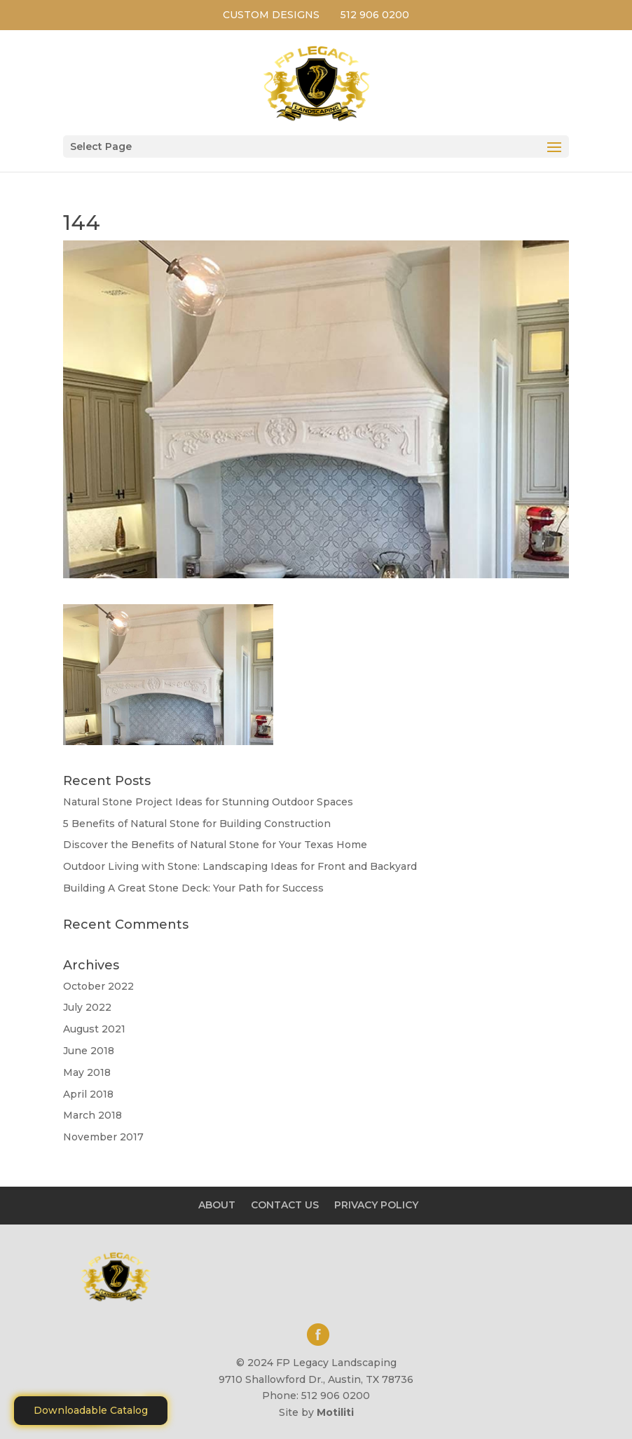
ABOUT (216, 1205)
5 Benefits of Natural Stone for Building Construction (197, 823)
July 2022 (87, 1007)
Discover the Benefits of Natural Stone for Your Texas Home (215, 844)
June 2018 (88, 1050)
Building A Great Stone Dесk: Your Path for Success (193, 888)
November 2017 (103, 1137)
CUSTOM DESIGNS (271, 14)
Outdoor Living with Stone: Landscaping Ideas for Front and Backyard (240, 866)
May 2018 (87, 1072)
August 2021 (94, 1029)
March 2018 (92, 1115)
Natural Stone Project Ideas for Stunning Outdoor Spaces (208, 802)
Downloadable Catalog (91, 1410)
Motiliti (335, 1412)
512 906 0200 (375, 14)
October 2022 (98, 986)
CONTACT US (285, 1205)
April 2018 (88, 1094)
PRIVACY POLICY (376, 1205)
